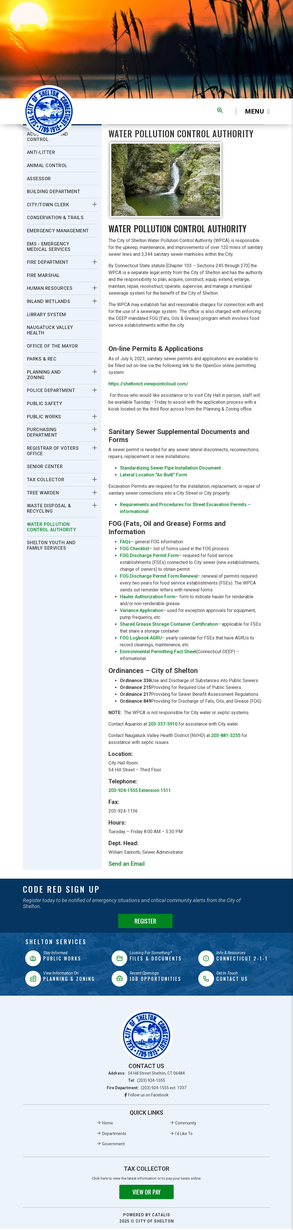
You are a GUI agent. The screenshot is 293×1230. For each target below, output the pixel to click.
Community (185, 1124)
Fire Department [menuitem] (48, 262)
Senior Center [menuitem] (45, 466)
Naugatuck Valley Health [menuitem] (50, 330)
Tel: (146, 1082)
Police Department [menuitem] (51, 390)
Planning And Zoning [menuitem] (44, 374)
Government (113, 1145)
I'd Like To (184, 1135)
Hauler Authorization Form (147, 598)
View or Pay (146, 1193)
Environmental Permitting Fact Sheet (158, 653)
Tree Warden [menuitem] (43, 493)
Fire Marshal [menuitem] (43, 275)
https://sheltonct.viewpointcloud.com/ (148, 385)
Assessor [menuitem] (39, 178)
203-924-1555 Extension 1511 (139, 792)
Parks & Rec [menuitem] (42, 359)
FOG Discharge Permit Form (149, 557)
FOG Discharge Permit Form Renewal (159, 577)
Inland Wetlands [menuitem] (48, 301)
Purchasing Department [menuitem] (42, 432)
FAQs (125, 543)
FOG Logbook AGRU (141, 639)
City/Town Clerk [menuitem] (48, 204)
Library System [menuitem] (46, 314)
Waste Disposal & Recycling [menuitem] (49, 508)
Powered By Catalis (146, 1216)
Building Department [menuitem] (53, 191)
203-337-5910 (162, 725)
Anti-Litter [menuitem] (41, 152)
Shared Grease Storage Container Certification (169, 625)
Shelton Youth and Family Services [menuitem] (51, 545)
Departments (114, 1135)
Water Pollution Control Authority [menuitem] (51, 527)
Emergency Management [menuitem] (58, 230)
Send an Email (126, 865)
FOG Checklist (134, 550)
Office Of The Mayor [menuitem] (52, 346)
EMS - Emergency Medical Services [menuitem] (49, 246)
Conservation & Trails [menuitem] (55, 217)
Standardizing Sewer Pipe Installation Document (170, 469)
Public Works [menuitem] (44, 416)
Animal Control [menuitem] (47, 165)
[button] (94, 204)
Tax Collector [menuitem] (45, 479)
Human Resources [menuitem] (50, 288)
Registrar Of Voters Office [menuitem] (53, 450)
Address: (146, 1074)
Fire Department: (147, 1089)
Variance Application (141, 612)
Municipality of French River (49, 111)
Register (145, 922)
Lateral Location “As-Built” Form (153, 476)
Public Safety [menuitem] (44, 403)
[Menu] (253, 111)
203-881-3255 (225, 737)
